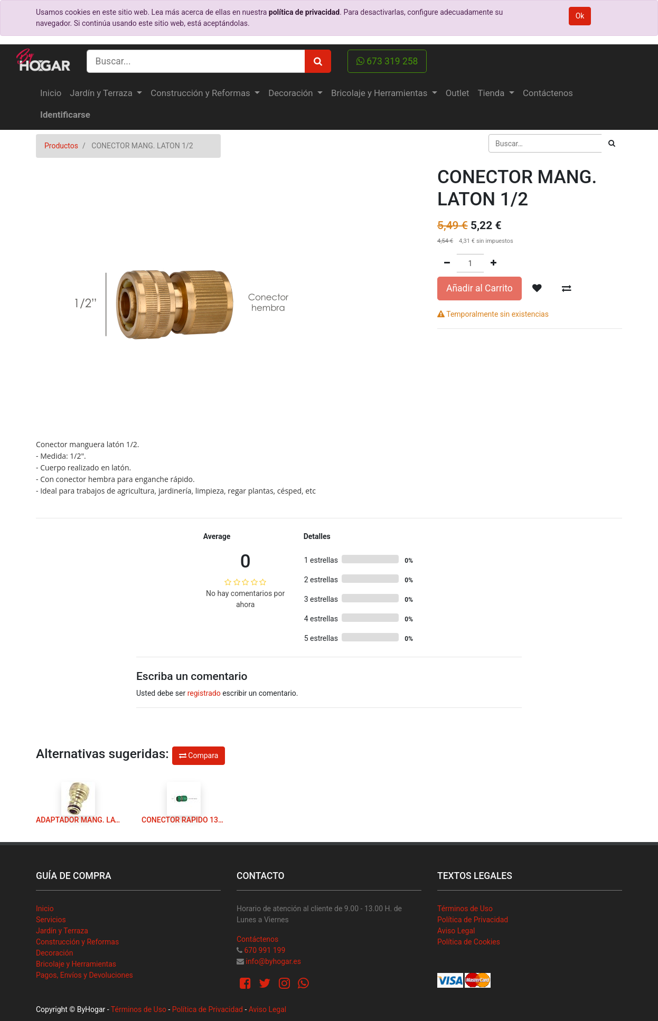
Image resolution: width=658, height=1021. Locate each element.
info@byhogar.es (273, 961)
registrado (204, 693)
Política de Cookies (468, 942)
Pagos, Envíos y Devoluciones (84, 975)
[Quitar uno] (447, 263)
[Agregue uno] (493, 263)
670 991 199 (264, 950)
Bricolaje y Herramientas (76, 964)
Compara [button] (198, 755)
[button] (537, 288)
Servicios (51, 919)
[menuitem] (50, 93)
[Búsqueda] (611, 143)
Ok (580, 16)
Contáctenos (257, 939)
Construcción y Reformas (77, 942)
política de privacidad (304, 12)
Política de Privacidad (472, 919)
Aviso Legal (456, 931)
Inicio (45, 908)
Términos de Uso (465, 908)
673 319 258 (387, 61)
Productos (61, 145)
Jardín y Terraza (62, 931)
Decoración (54, 953)
